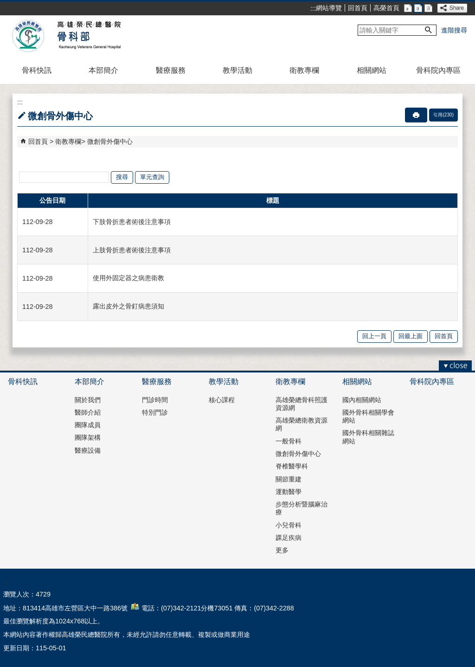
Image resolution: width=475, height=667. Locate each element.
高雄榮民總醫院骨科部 (88, 36)
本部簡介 (103, 70)
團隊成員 (88, 425)
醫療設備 (88, 450)
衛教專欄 (304, 70)
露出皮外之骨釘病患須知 (128, 306)
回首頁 (357, 8)
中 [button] (418, 8)
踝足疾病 (289, 537)
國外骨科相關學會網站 (368, 416)
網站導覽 (329, 8)
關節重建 (289, 479)
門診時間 (155, 400)
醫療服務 (171, 70)
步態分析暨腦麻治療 (301, 508)
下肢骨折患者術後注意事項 (132, 221)
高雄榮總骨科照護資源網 (301, 403)
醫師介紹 (88, 412)
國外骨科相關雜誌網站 (368, 436)
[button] (428, 30)
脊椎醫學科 (292, 466)
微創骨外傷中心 (110, 141)
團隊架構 (88, 437)
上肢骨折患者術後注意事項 (132, 250)
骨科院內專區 (438, 70)
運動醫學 (289, 491)
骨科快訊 (36, 70)
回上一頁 (374, 336)
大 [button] (428, 8)
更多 (282, 550)
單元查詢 (152, 176)
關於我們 (88, 400)
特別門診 (155, 412)
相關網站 (371, 70)
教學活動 (237, 70)
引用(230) (443, 114)
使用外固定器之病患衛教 (128, 278)
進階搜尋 (454, 30)
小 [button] (408, 8)
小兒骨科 (289, 525)
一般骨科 (289, 441)
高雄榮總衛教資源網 (301, 424)
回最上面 (410, 336)
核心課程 (222, 400)
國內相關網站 (361, 400)
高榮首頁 (386, 8)
